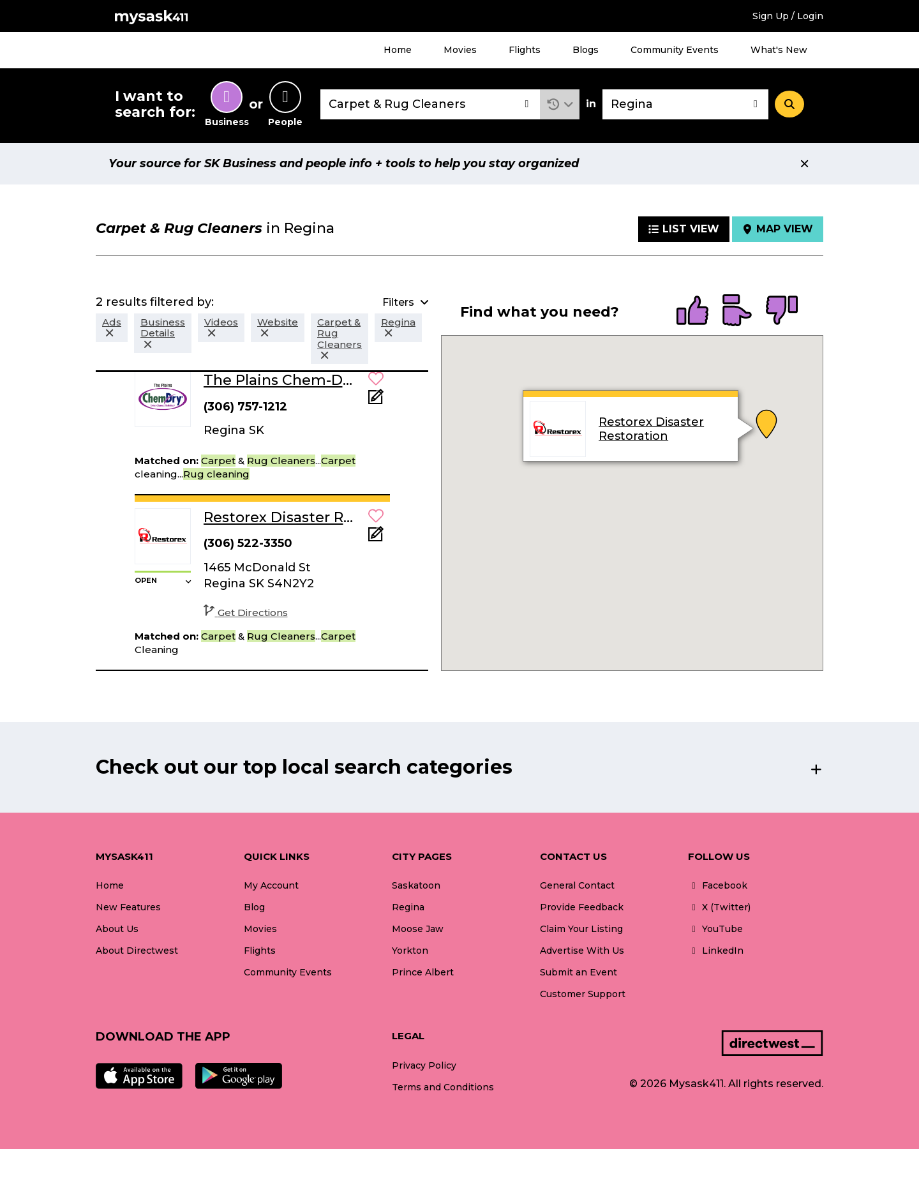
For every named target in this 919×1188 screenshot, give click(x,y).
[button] (560, 104)
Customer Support (582, 994)
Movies (460, 50)
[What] (430, 104)
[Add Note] (376, 401)
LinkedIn (715, 950)
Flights (525, 50)
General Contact (577, 885)
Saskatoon (416, 885)
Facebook (717, 885)
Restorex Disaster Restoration (651, 429)
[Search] (789, 104)
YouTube (715, 929)
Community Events (675, 50)
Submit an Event (578, 972)
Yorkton (410, 950)
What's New (779, 50)
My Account (271, 885)
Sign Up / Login (787, 16)
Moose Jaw (418, 929)
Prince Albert (423, 972)
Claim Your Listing (581, 929)
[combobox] (430, 104)
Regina (408, 907)
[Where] (685, 104)
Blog (254, 907)
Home (398, 50)
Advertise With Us (582, 950)
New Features (128, 907)
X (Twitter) (719, 907)
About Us (117, 929)
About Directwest (137, 950)
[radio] (692, 311)
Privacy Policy (424, 1065)
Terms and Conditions (443, 1087)
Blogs (585, 50)
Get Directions (246, 612)
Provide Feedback (582, 907)
